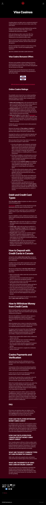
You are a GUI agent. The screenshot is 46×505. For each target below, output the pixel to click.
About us (5, 492)
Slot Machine (12, 205)
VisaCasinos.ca (8, 502)
